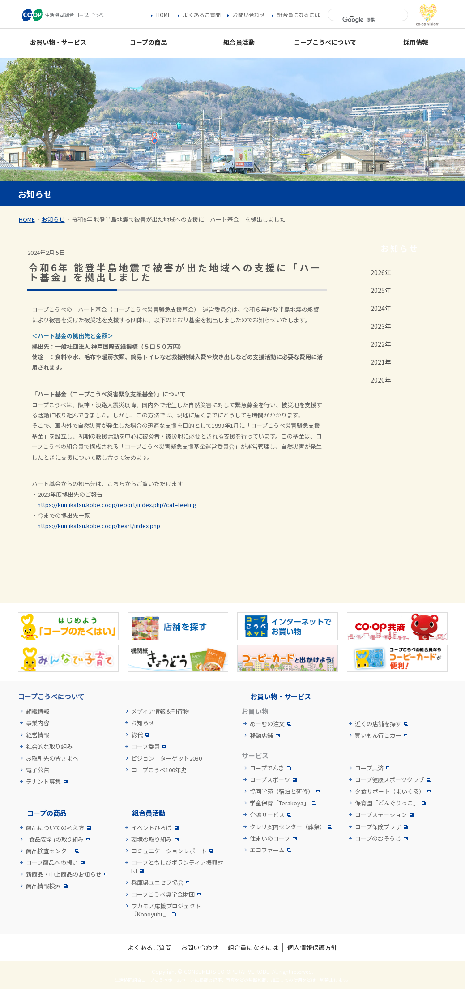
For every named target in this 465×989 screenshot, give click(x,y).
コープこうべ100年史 (159, 770)
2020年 (381, 379)
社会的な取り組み (49, 747)
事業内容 (37, 723)
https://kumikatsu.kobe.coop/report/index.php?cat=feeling (117, 504)
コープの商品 (47, 812)
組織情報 (37, 711)
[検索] (369, 20)
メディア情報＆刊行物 (160, 711)
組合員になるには (298, 14)
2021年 (381, 361)
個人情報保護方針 (312, 947)
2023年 (381, 326)
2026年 (381, 272)
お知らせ (53, 219)
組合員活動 (149, 812)
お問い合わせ (249, 14)
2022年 (381, 344)
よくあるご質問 (202, 14)
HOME (163, 14)
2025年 (381, 290)
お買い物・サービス (281, 696)
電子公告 (37, 770)
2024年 (381, 308)
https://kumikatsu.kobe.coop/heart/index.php (99, 525)
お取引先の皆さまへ (52, 758)
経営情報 (37, 735)
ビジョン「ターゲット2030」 (169, 758)
